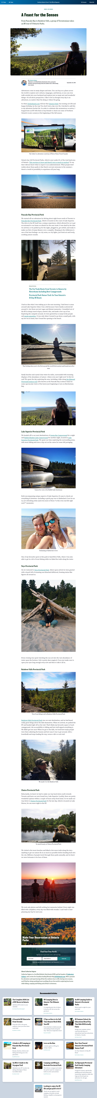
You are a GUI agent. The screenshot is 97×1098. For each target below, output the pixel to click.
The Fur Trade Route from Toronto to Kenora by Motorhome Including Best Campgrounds (47, 290)
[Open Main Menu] (4, 2)
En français (83, 2)
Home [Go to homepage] (11, 2)
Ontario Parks (53, 104)
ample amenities (30, 316)
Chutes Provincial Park (38, 801)
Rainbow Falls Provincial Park (31, 720)
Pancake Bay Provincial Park (31, 221)
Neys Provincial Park (41, 570)
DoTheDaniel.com (60, 977)
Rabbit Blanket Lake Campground (36, 438)
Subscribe (91, 2)
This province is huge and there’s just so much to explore (49, 162)
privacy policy (61, 962)
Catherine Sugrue (33, 80)
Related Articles (32, 286)
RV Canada (50, 9)
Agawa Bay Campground (58, 435)
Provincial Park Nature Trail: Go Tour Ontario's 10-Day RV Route (47, 296)
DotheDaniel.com (34, 104)
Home (45, 9)
